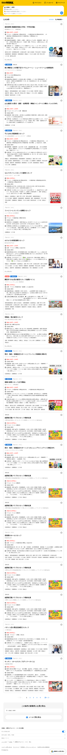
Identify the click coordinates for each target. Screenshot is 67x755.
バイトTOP (4, 742)
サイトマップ (16, 747)
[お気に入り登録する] (61, 24)
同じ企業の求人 (8, 59)
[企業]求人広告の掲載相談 (43, 747)
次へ (46, 697)
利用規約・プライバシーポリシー (28, 747)
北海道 (10, 742)
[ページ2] (30, 697)
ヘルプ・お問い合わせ (7, 747)
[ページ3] (33, 697)
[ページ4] (36, 697)
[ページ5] (40, 697)
